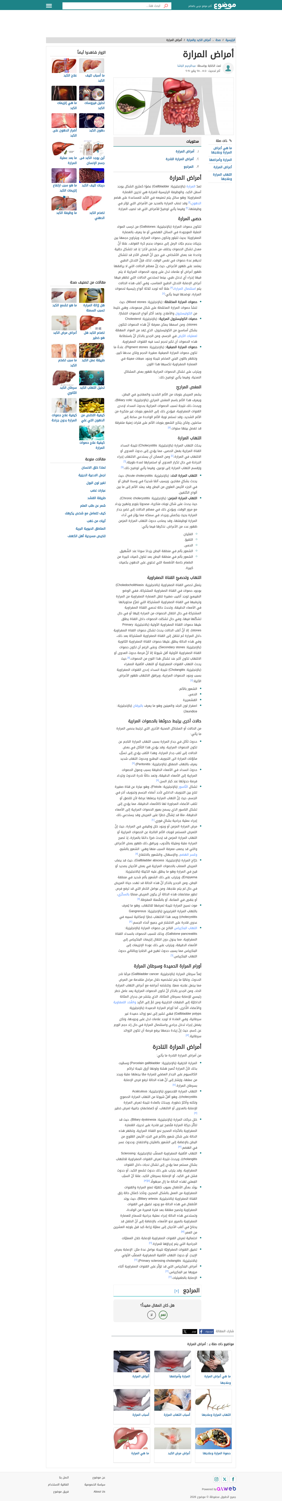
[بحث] (165, 5)
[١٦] (150, 1243)
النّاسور (183, 787)
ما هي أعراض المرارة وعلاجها (221, 150)
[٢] (187, 208)
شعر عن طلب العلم (93, 506)
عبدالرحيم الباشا (186, 65)
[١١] (137, 854)
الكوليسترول (183, 313)
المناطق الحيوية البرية (91, 529)
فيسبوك (209, 1331)
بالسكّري (123, 894)
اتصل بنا (64, 1477)
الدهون (196, 203)
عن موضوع (98, 1477)
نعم (163, 1315)
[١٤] (174, 1085)
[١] (189, 202)
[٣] (171, 288)
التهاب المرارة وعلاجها (222, 177)
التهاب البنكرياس (185, 928)
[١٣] (187, 1035)
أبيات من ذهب (96, 521)
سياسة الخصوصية (94, 1484)
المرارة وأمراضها (220, 160)
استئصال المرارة (185, 289)
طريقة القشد (96, 498)
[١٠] (153, 820)
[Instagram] (216, 1479)
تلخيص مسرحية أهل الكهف (87, 536)
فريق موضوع (61, 1491)
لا (151, 1315)
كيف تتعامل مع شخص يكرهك (85, 513)
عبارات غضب (98, 491)
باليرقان (138, 706)
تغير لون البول (96, 483)
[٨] (128, 658)
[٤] (163, 293)
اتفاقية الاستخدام (58, 1484)
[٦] (125, 461)
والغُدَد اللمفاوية (124, 1002)
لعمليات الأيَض (187, 336)
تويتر (194, 1331)
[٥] (169, 427)
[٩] (133, 763)
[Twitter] (224, 1479)
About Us (99, 1491)
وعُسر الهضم (188, 855)
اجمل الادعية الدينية (92, 475)
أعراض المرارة (222, 167)
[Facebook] (233, 1479)
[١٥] (182, 1231)
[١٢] (130, 921)
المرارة (190, 186)
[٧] (122, 467)
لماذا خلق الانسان (93, 468)
